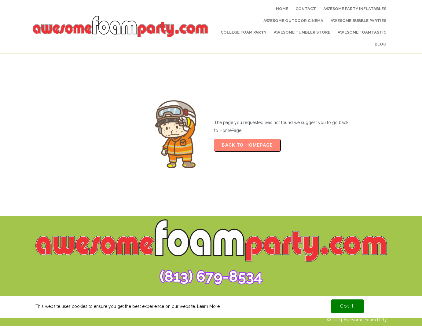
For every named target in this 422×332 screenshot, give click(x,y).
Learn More (208, 302)
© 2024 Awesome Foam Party (357, 319)
